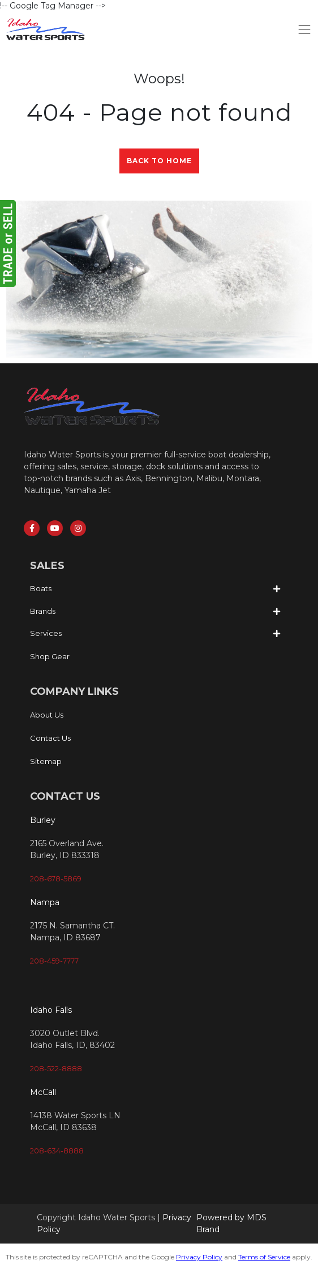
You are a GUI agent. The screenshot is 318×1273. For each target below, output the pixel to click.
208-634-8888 (57, 1150)
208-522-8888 (56, 1068)
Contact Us (50, 737)
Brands (42, 611)
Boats (40, 588)
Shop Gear (50, 656)
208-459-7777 (54, 960)
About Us (46, 714)
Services (46, 633)
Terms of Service (264, 1257)
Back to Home (159, 160)
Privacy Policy (199, 1257)
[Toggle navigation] (304, 29)
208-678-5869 (55, 878)
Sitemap (46, 761)
